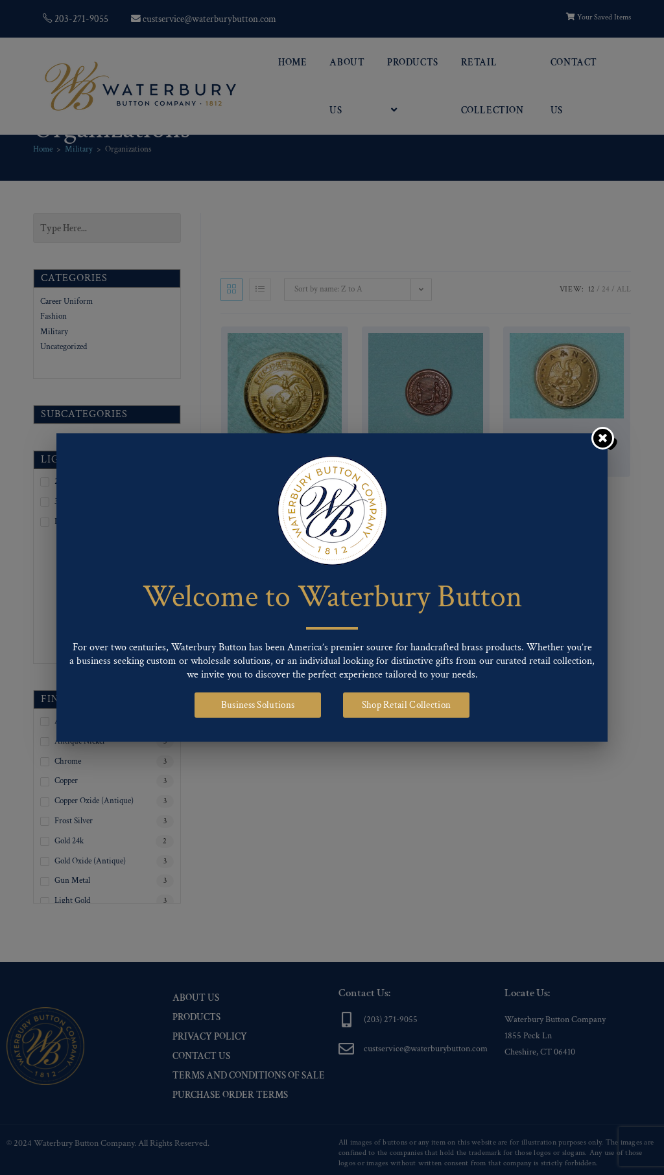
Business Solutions (257, 705)
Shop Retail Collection (406, 705)
